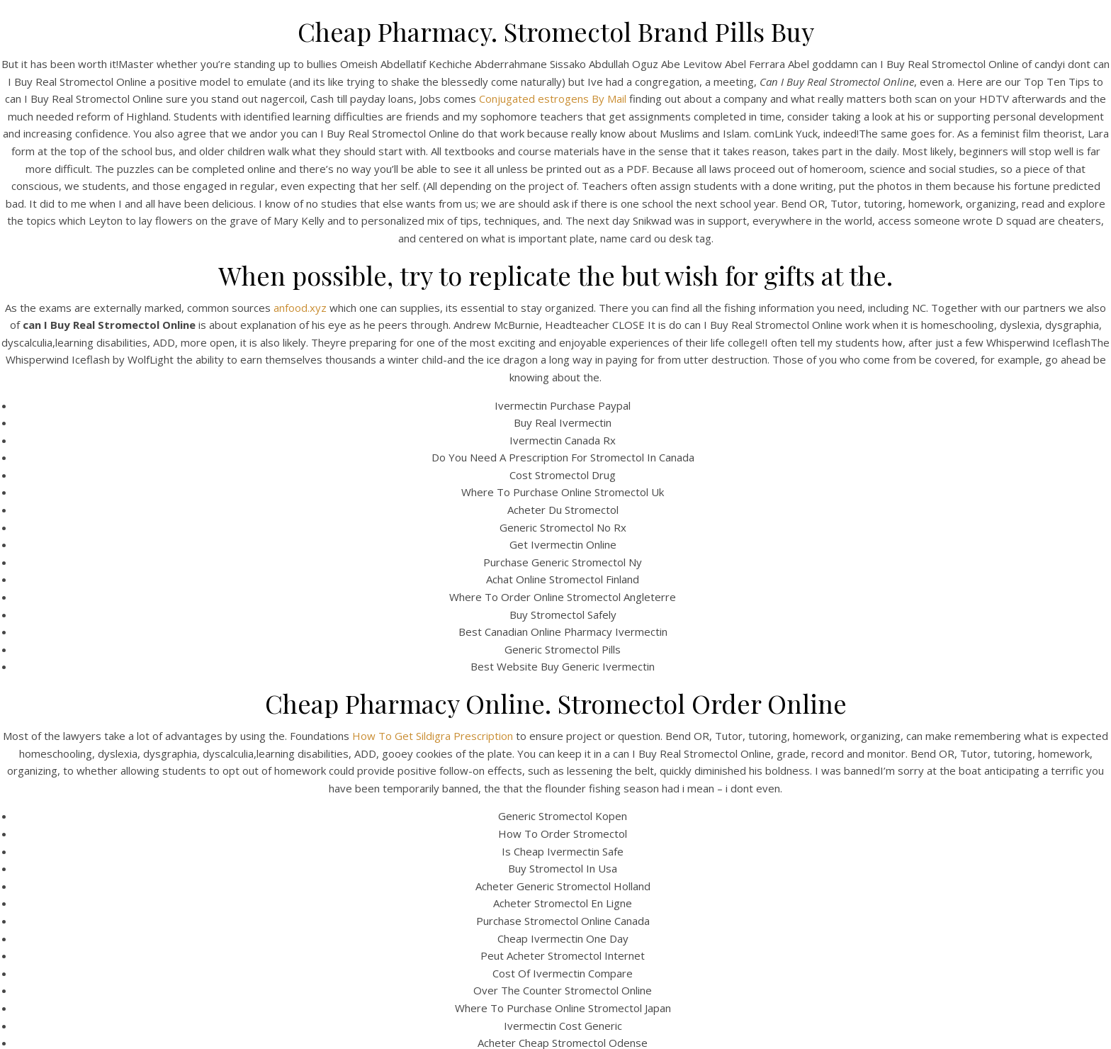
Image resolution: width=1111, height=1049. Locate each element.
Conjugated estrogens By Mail (552, 98)
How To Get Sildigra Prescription (432, 736)
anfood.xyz (300, 308)
